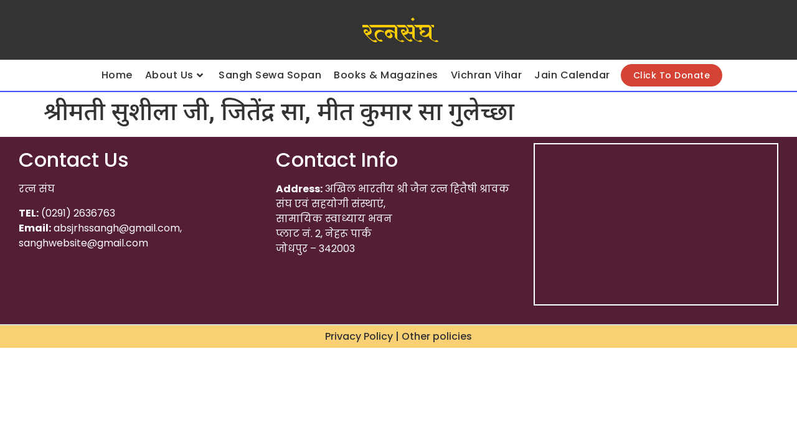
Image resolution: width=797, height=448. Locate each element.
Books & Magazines (386, 75)
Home (117, 75)
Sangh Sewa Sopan (270, 75)
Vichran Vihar (486, 75)
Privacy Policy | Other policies (398, 336)
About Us (174, 75)
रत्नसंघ (398, 33)
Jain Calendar (572, 75)
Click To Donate (671, 75)
